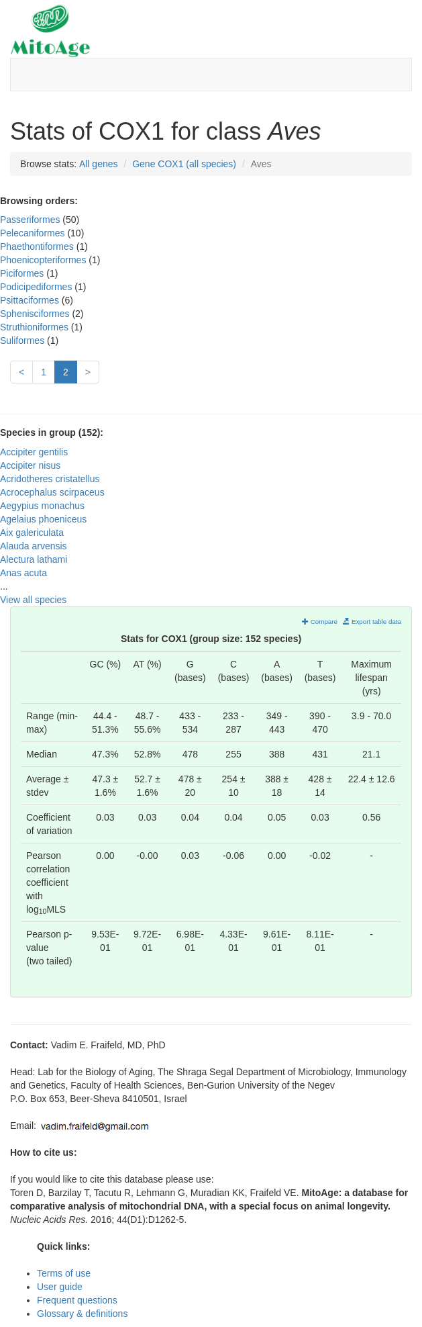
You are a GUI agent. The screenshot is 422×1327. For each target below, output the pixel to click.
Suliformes (23, 340)
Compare (319, 621)
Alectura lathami (33, 559)
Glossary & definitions (82, 1313)
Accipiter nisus (30, 465)
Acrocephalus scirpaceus (52, 492)
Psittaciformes (31, 300)
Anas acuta (23, 572)
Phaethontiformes (38, 246)
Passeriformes (31, 219)
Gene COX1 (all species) (184, 163)
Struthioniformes (35, 327)
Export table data (372, 621)
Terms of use (64, 1273)
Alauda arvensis (33, 546)
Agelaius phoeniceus (43, 519)
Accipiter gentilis (34, 452)
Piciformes (23, 273)
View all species (33, 599)
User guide (60, 1286)
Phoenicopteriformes (44, 260)
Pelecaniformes (33, 233)
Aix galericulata (32, 532)
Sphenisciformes (36, 313)
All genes (98, 163)
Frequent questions (77, 1300)
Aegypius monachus (42, 505)
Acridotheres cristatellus (50, 478)
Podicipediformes (37, 286)
